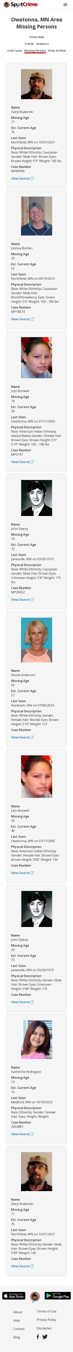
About (17, 1312)
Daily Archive (57, 50)
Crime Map (36, 37)
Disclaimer (44, 1328)
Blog (16, 1337)
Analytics (42, 44)
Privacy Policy (46, 1320)
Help (16, 1320)
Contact (19, 1329)
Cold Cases (14, 50)
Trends (29, 44)
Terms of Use (46, 1311)
